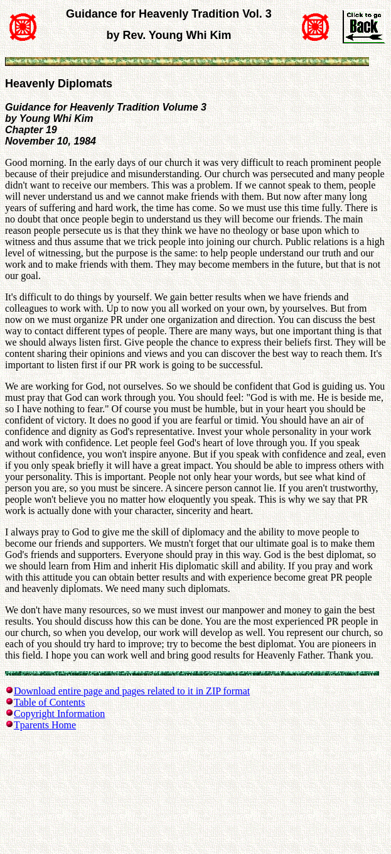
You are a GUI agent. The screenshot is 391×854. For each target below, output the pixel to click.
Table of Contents (49, 702)
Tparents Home (45, 725)
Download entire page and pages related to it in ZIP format (132, 691)
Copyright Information (59, 713)
